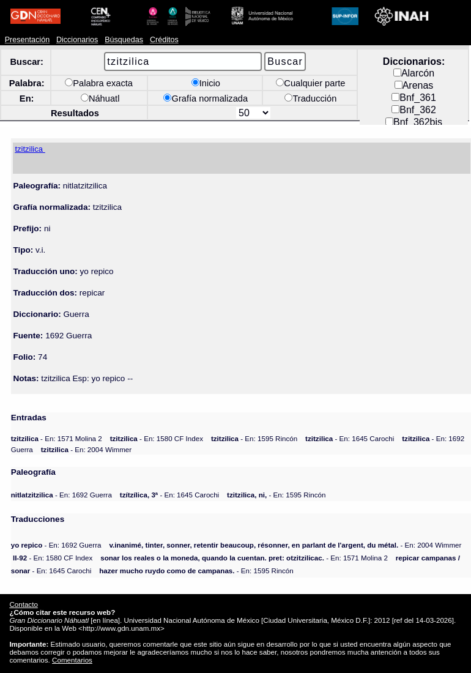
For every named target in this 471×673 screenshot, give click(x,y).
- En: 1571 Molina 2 (56, 438)
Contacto (23, 604)
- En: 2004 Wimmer (86, 449)
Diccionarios (77, 39)
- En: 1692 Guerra (61, 495)
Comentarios (72, 660)
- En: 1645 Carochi (349, 438)
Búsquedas (124, 39)
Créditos (164, 39)
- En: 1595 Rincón (254, 438)
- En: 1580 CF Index (156, 438)
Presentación (27, 39)
